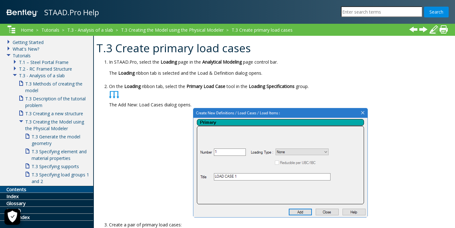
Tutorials (50, 30)
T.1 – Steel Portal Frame (44, 62)
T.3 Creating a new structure (54, 114)
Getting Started (28, 42)
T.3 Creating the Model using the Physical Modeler (172, 30)
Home (27, 30)
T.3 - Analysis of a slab (90, 30)
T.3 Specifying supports (55, 166)
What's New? (26, 49)
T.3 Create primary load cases (262, 30)
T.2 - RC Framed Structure (45, 69)
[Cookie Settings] (12, 217)
